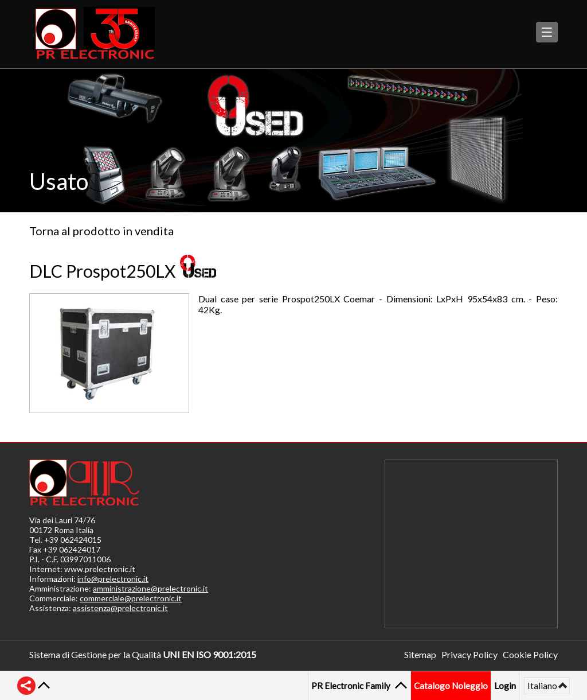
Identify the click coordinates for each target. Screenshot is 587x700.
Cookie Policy (530, 654)
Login (505, 685)
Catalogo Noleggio (451, 685)
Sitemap (420, 654)
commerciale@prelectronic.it (131, 598)
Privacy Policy (469, 654)
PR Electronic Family (352, 685)
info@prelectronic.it (112, 579)
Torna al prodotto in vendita (101, 231)
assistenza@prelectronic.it (120, 608)
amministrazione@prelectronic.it (150, 588)
